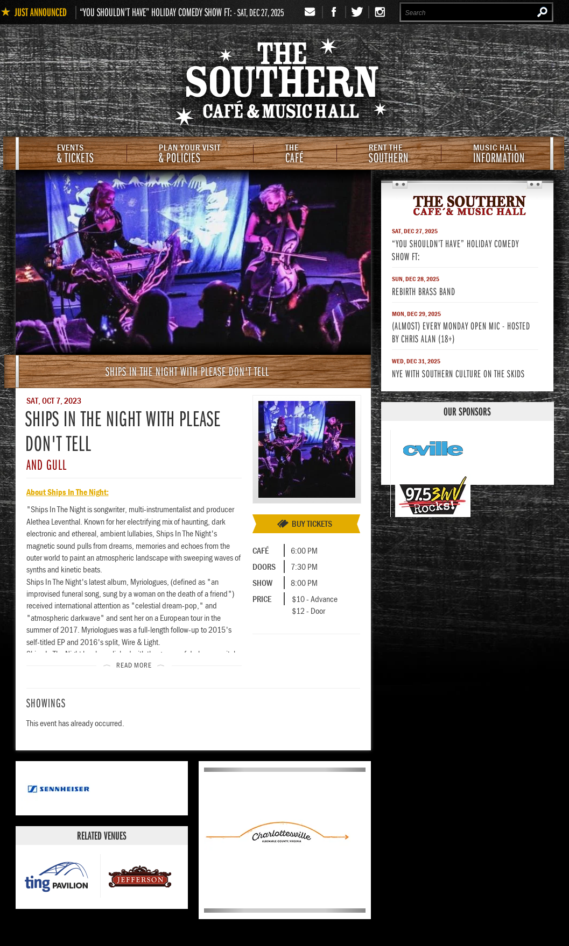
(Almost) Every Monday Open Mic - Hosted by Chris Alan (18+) (461, 332)
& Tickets (75, 154)
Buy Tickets (312, 523)
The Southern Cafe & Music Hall (285, 83)
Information (499, 154)
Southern (389, 154)
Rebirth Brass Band (423, 291)
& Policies (190, 154)
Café (294, 154)
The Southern (467, 205)
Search (542, 11)
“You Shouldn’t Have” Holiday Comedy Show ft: (156, 11)
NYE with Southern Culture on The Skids (458, 373)
